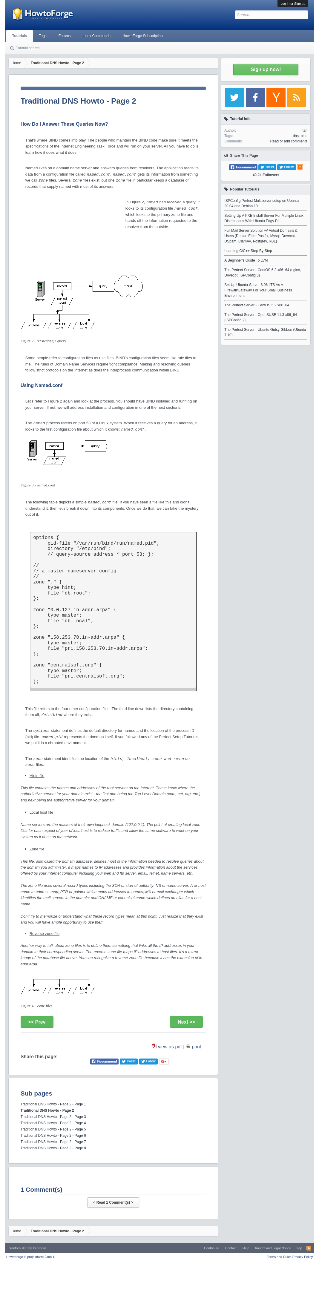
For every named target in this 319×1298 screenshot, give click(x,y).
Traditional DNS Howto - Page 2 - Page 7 (53, 1142)
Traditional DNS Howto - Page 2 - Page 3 (53, 1117)
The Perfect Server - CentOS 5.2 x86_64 (256, 305)
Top (299, 1248)
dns (296, 136)
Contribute (211, 1248)
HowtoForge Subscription (142, 36)
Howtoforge (30, 1257)
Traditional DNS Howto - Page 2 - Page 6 (53, 1135)
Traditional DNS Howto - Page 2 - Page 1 (53, 1104)
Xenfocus (40, 1248)
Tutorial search (28, 48)
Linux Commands (97, 36)
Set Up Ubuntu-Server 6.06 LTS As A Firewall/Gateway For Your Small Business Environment (258, 290)
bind (304, 136)
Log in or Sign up (292, 3)
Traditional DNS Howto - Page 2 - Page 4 (53, 1123)
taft (305, 130)
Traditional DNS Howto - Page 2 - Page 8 (53, 1148)
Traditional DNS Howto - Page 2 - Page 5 (53, 1129)
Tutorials (19, 36)
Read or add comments (289, 141)
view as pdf (170, 1046)
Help (246, 1248)
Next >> (186, 1021)
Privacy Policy (302, 1257)
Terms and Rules (279, 1257)
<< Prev (37, 1021)
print (196, 1046)
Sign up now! (266, 69)
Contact (231, 1248)
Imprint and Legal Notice (273, 1248)
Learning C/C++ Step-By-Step (248, 251)
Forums (65, 36)
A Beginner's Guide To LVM (246, 260)
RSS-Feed (308, 1248)
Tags (42, 36)
